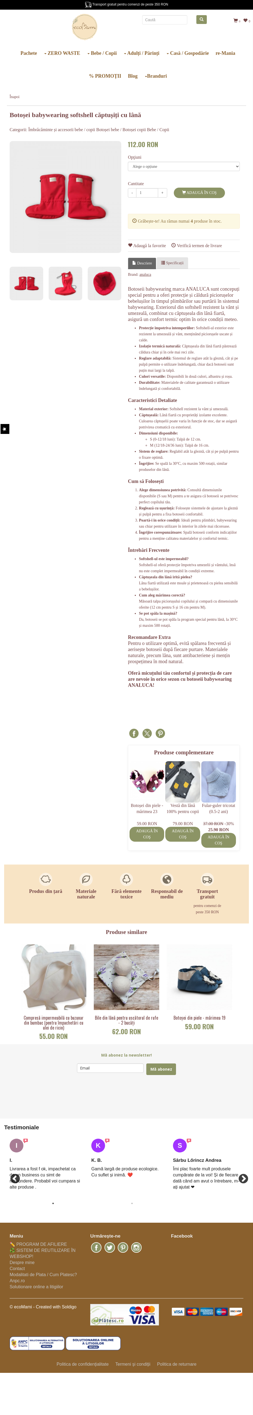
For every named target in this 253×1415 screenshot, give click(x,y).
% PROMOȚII (105, 76)
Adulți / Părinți (142, 53)
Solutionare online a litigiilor (36, 1286)
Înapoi (15, 97)
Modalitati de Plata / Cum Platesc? (43, 1274)
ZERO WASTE (62, 53)
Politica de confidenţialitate (83, 1364)
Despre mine (22, 1262)
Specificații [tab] (172, 263)
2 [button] (132, 1203)
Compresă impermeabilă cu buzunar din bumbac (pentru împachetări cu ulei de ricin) (54, 1023)
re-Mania (225, 53)
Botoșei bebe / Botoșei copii (121, 129)
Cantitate (136, 183)
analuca (145, 274)
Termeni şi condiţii (132, 1364)
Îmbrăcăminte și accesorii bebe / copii (61, 129)
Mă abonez (161, 1069)
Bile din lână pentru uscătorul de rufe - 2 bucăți (126, 1020)
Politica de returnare (176, 1364)
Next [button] (240, 1176)
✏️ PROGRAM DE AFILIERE (38, 1244)
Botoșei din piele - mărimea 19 (200, 1018)
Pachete (28, 53)
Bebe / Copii (102, 53)
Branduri (156, 76)
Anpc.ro (17, 1280)
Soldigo (69, 1307)
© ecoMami (21, 1307)
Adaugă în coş (199, 192)
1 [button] (53, 1203)
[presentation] (119, 1097)
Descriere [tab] (142, 263)
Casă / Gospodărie (188, 53)
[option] (65, 197)
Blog (133, 76)
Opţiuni (134, 157)
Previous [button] (12, 1176)
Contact (17, 1268)
